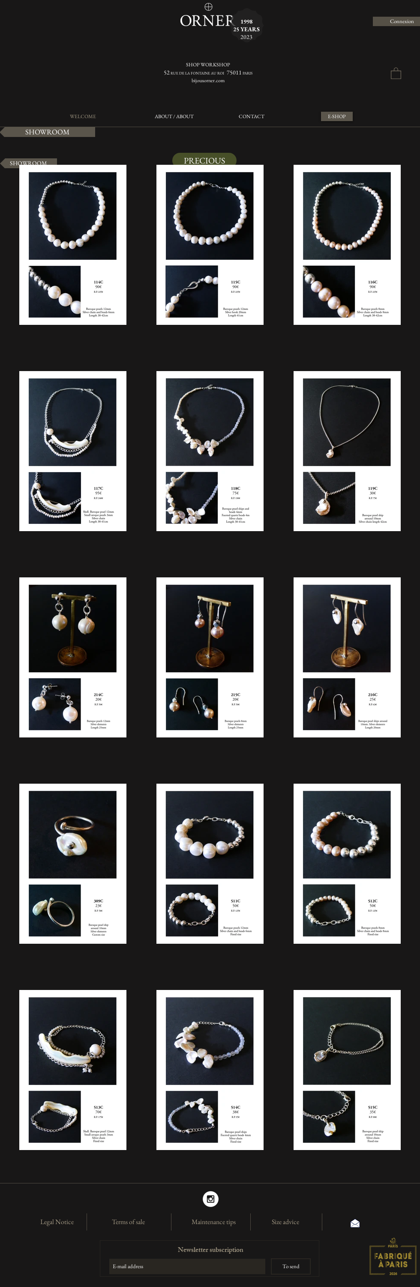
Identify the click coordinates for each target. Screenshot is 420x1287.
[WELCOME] (82, 116)
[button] (396, 73)
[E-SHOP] (337, 116)
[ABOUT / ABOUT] (174, 116)
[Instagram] (211, 1199)
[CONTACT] (251, 116)
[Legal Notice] (57, 1222)
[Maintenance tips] (213, 1222)
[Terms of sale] (128, 1222)
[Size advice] (285, 1222)
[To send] (291, 1266)
